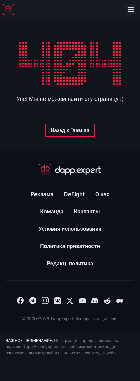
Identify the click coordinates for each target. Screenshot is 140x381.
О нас (102, 194)
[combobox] (20, 300)
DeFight (74, 194)
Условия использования (70, 228)
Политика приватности (70, 245)
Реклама (42, 194)
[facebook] (20, 300)
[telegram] (32, 300)
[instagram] (45, 300)
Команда (52, 211)
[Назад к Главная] (70, 130)
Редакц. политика (70, 263)
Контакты (87, 211)
